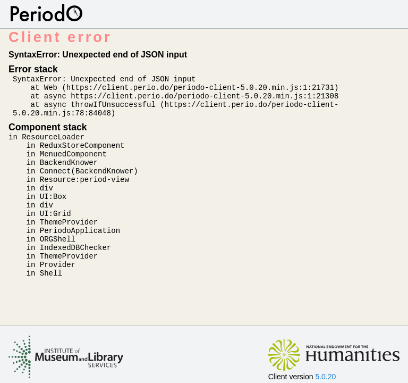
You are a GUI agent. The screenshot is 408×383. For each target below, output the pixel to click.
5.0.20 (325, 376)
